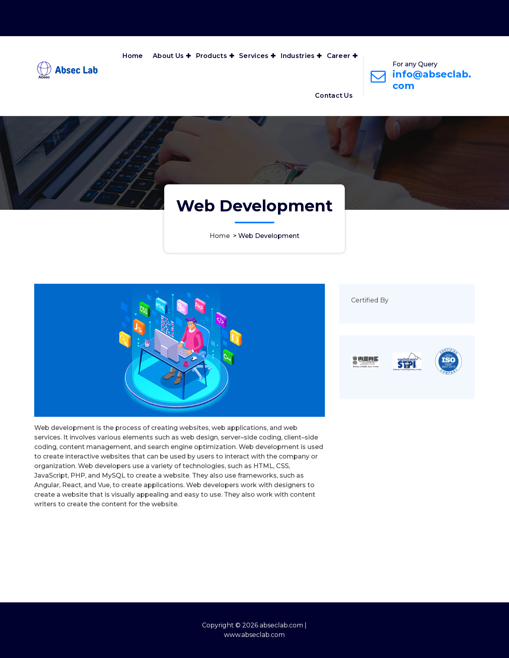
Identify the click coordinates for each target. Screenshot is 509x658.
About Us (168, 56)
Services (253, 56)
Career (339, 56)
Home (132, 56)
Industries (298, 56)
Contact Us (334, 95)
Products (211, 56)
